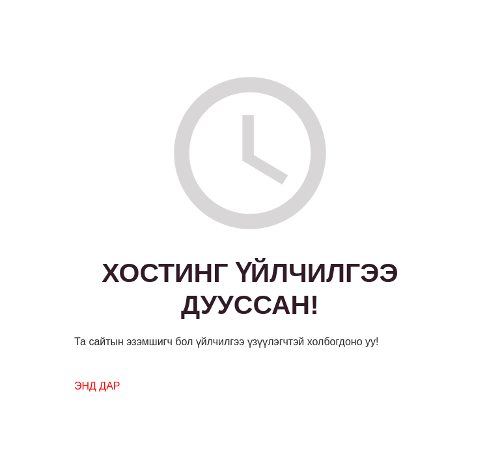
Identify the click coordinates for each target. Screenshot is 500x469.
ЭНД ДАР (97, 385)
